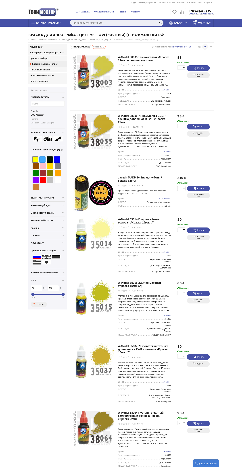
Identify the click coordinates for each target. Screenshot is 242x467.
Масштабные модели (48, 40)
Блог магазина (83, 12)
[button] (206, 463)
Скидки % (135, 12)
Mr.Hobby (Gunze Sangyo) (42, 123)
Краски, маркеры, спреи (99, 40)
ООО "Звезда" (37, 115)
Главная (32, 40)
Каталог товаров (47, 23)
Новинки (122, 12)
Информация (204, 2)
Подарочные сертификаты (143, 2)
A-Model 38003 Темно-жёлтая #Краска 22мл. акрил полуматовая (143, 59)
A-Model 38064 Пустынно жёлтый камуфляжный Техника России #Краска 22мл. (141, 416)
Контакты (191, 2)
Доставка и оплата (166, 2)
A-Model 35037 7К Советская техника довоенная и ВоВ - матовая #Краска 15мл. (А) (143, 349)
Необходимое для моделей (73, 40)
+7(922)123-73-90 (200, 10)
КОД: (134, 65)
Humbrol (34, 119)
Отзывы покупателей (104, 12)
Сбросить (99, 47)
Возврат (181, 2)
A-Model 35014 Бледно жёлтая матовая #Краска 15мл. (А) (138, 221)
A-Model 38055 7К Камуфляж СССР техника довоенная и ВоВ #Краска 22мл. (141, 119)
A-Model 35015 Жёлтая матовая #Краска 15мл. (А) (139, 284)
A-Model (34, 111)
